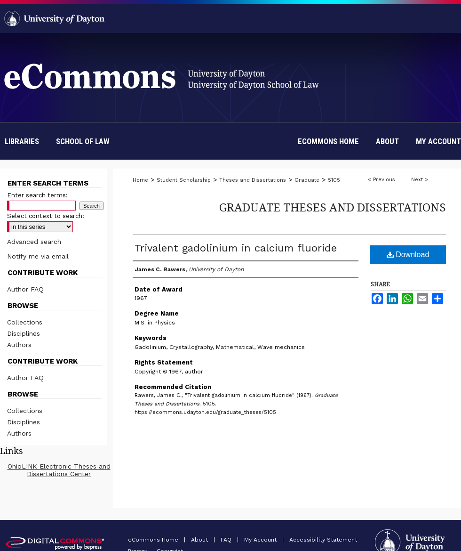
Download (408, 255)
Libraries (22, 141)
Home (140, 180)
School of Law (83, 141)
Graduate (306, 180)
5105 (334, 180)
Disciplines (23, 333)
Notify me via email (38, 256)
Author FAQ (25, 289)
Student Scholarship (184, 180)
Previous (384, 180)
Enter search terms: (37, 195)
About (200, 539)
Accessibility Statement (323, 539)
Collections (24, 322)
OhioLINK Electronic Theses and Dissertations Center (59, 470)
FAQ (227, 539)
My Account (261, 539)
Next (417, 180)
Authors (19, 344)
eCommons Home (154, 539)
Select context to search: (45, 215)
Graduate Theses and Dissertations (332, 207)
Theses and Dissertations (252, 180)
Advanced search (34, 241)
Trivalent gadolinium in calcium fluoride (236, 248)
